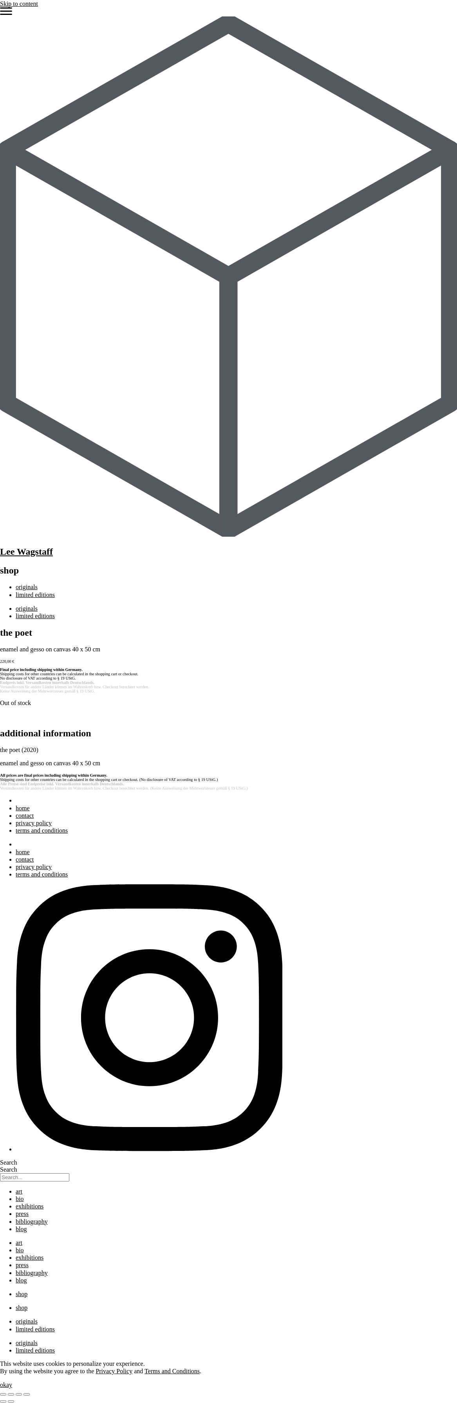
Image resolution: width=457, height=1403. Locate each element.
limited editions (35, 594)
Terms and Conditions (172, 1371)
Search (8, 1162)
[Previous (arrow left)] (3, 1401)
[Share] (19, 1394)
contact (25, 815)
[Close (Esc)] (26, 1394)
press (22, 1213)
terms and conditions (42, 830)
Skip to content (19, 3)
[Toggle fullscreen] (11, 1394)
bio (19, 1199)
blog (21, 1229)
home (23, 808)
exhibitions (29, 1206)
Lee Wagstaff (26, 551)
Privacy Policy (114, 1371)
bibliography (32, 1221)
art (19, 1191)
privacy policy (34, 823)
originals (27, 587)
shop (21, 1294)
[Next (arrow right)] (11, 1401)
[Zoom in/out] (3, 1394)
